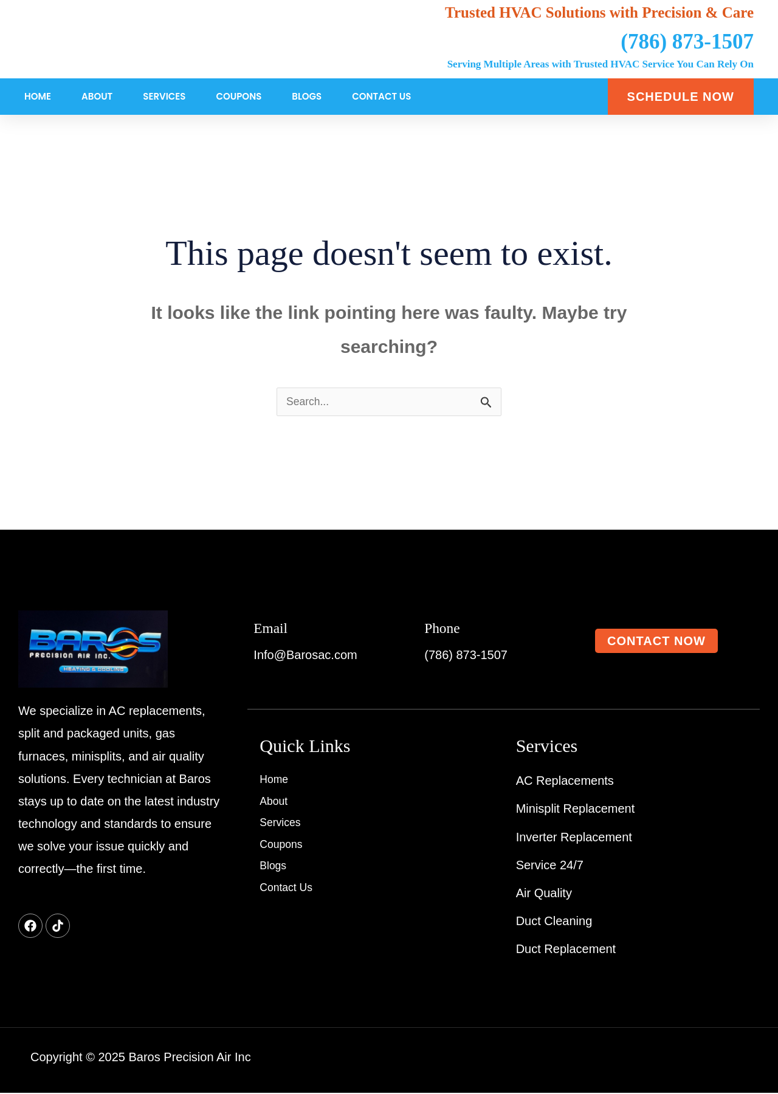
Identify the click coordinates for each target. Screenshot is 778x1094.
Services (164, 96)
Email (275, 628)
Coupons (238, 96)
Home (37, 96)
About (96, 96)
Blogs (307, 96)
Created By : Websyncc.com (671, 1058)
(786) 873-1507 (687, 41)
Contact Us (381, 96)
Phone (447, 628)
